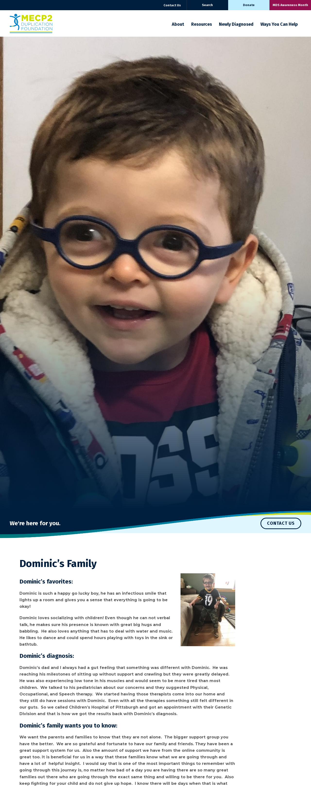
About (178, 24)
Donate (249, 5)
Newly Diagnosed (236, 24)
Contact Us (172, 5)
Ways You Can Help (279, 24)
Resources (201, 24)
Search (207, 5)
